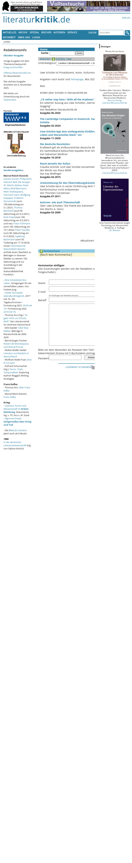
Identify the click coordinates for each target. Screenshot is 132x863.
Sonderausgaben (13, 170)
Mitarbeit (9, 37)
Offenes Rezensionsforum (17, 72)
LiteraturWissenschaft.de (114, 172)
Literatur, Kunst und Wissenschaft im (16, 409)
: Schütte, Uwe (61, 59)
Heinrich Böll (10, 182)
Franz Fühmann (22, 223)
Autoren (59, 32)
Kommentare (50, 247)
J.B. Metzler (114, 230)
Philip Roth (25, 178)
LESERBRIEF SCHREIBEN (80, 372)
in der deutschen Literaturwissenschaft (15, 444)
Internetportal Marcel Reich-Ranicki (14, 247)
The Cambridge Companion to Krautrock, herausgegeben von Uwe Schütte (85, 119)
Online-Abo (9, 99)
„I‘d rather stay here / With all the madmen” (67, 99)
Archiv (23, 32)
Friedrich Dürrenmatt (13, 199)
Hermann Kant (11, 194)
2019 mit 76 (10, 311)
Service (72, 32)
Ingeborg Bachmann (14, 238)
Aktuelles (9, 32)
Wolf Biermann (18, 188)
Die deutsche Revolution (55, 140)
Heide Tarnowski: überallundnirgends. (14, 294)
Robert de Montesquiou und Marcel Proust (16, 345)
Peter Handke (22, 229)
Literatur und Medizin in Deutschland (16, 355)
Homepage (77, 79)
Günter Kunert (11, 178)
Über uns (24, 37)
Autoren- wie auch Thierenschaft (60, 199)
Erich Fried (9, 217)
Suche (92, 32)
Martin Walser (14, 185)
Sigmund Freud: (17, 421)
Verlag (126, 17)
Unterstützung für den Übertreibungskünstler (68, 179)
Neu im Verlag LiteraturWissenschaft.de (114, 101)
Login (36, 37)
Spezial (34, 32)
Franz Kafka (10, 397)
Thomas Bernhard (13, 209)
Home (43, 49)
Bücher (46, 32)
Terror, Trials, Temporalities (13, 371)
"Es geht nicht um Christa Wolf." (16, 318)
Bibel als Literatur (18, 430)
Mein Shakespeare (13, 191)
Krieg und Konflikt (13, 67)
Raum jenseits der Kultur (55, 160)
